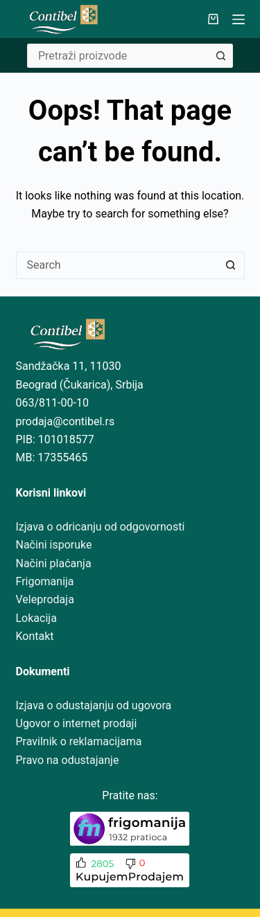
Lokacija (36, 618)
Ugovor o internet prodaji (76, 723)
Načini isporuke (54, 544)
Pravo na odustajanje (67, 760)
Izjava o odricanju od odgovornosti (100, 526)
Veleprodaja (45, 599)
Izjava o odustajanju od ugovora (94, 705)
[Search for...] (118, 56)
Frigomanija (45, 581)
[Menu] (238, 19)
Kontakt (35, 636)
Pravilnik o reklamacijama (79, 741)
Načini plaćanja (54, 563)
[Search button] (221, 56)
